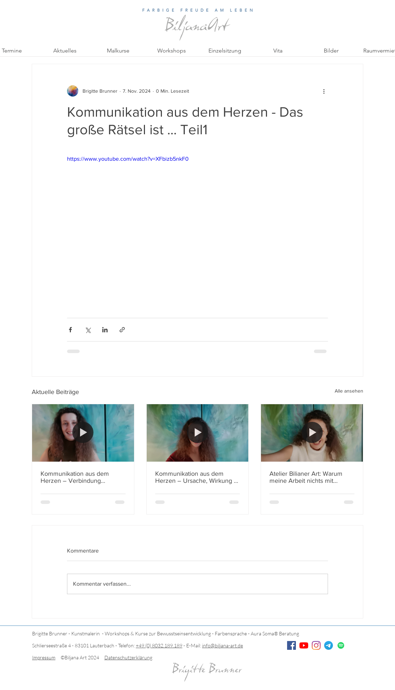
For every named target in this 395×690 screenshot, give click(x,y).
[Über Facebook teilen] (70, 329)
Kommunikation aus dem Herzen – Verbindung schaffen (75, 477)
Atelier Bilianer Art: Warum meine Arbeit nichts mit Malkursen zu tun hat (305, 477)
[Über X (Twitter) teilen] (87, 329)
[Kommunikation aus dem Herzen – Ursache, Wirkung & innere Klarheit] (198, 432)
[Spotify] (340, 645)
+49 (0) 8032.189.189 (159, 645)
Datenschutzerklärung (128, 657)
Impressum (43, 657)
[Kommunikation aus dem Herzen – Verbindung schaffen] (83, 432)
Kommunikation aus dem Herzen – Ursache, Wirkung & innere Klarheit (196, 477)
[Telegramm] (328, 645)
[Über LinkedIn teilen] (105, 329)
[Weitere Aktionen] (324, 91)
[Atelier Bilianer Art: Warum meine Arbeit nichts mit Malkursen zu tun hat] (312, 432)
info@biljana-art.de (222, 645)
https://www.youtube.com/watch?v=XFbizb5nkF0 (128, 159)
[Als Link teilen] (122, 329)
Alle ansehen (349, 391)
